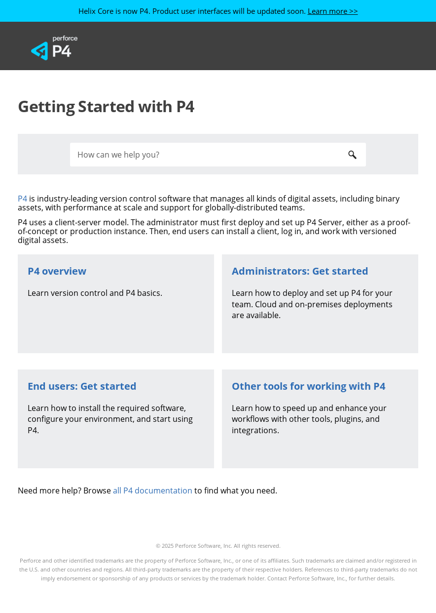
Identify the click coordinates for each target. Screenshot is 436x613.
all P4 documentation (152, 490)
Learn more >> (333, 11)
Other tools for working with (308, 386)
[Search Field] (218, 154)
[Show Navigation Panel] (391, 48)
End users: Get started (82, 386)
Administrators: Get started (300, 271)
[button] (352, 154)
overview (57, 271)
